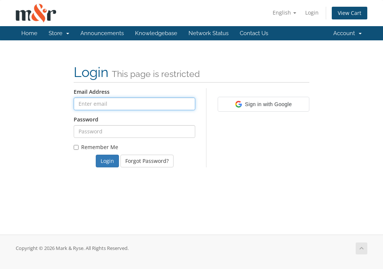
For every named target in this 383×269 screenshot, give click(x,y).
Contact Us (254, 33)
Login (312, 12)
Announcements (102, 33)
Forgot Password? (147, 160)
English (284, 12)
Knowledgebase (156, 33)
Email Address (92, 91)
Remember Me (96, 147)
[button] (263, 104)
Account (347, 33)
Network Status (209, 33)
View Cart (349, 12)
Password (86, 119)
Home (29, 33)
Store (59, 33)
